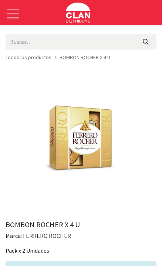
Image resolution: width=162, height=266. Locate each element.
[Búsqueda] (145, 42)
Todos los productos (28, 57)
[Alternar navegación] (13, 8)
